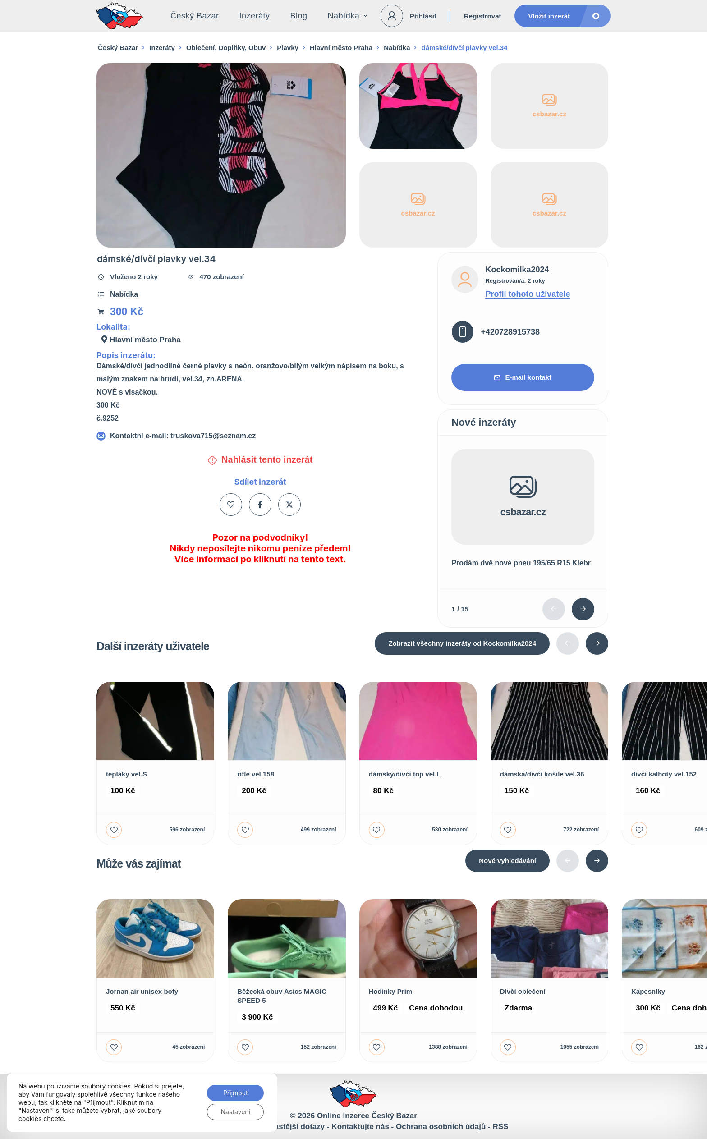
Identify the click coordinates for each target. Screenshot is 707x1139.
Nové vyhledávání (507, 860)
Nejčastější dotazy (291, 1126)
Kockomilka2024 (517, 269)
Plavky (287, 47)
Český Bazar (194, 15)
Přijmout (235, 1093)
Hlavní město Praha (341, 47)
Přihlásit (423, 16)
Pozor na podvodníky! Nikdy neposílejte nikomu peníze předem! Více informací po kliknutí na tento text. (260, 548)
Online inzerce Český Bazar (367, 1115)
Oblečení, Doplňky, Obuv (226, 47)
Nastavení (235, 1112)
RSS (500, 1126)
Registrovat (482, 16)
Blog (299, 15)
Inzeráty (254, 15)
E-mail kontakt (522, 377)
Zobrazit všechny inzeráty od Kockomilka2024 (462, 643)
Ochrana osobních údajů (441, 1126)
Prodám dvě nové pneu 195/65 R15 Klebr (521, 563)
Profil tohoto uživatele (527, 294)
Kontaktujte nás (360, 1126)
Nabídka (347, 15)
